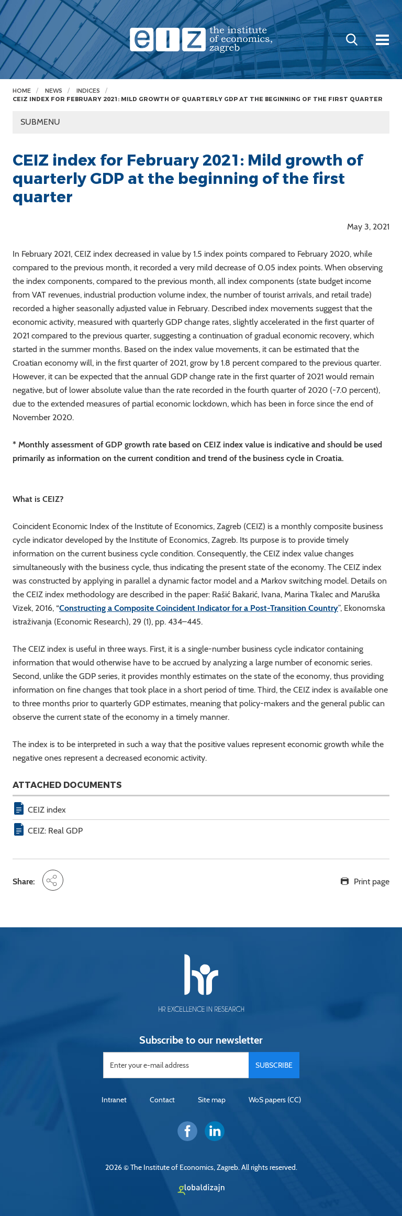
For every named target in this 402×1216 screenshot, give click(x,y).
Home (22, 91)
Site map (212, 1099)
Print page (371, 881)
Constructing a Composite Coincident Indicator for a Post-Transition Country (198, 608)
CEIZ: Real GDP (55, 831)
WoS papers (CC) (275, 1099)
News (53, 91)
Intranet (114, 1099)
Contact (162, 1099)
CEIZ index (47, 810)
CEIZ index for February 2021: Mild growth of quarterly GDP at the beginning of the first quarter (198, 99)
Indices (88, 91)
